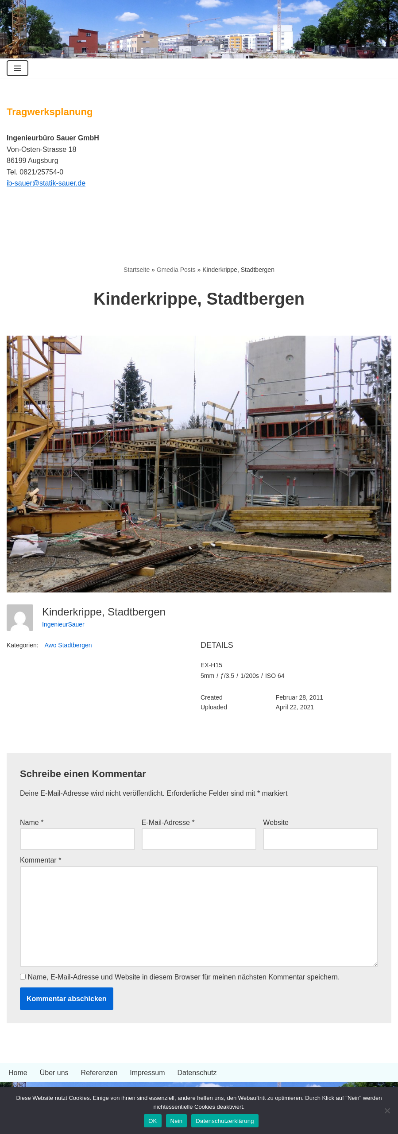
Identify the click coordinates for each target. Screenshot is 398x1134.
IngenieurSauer (63, 624)
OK (152, 1121)
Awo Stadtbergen (68, 645)
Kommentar (40, 860)
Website (276, 822)
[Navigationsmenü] (17, 68)
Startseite (137, 269)
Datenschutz (196, 1072)
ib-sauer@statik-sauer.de (46, 183)
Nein (176, 1121)
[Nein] (387, 1110)
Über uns (54, 1072)
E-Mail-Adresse (168, 822)
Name (31, 822)
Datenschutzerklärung (225, 1121)
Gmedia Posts (176, 269)
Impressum (147, 1072)
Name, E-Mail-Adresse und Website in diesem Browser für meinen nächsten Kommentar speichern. (183, 977)
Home (17, 1072)
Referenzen (99, 1072)
